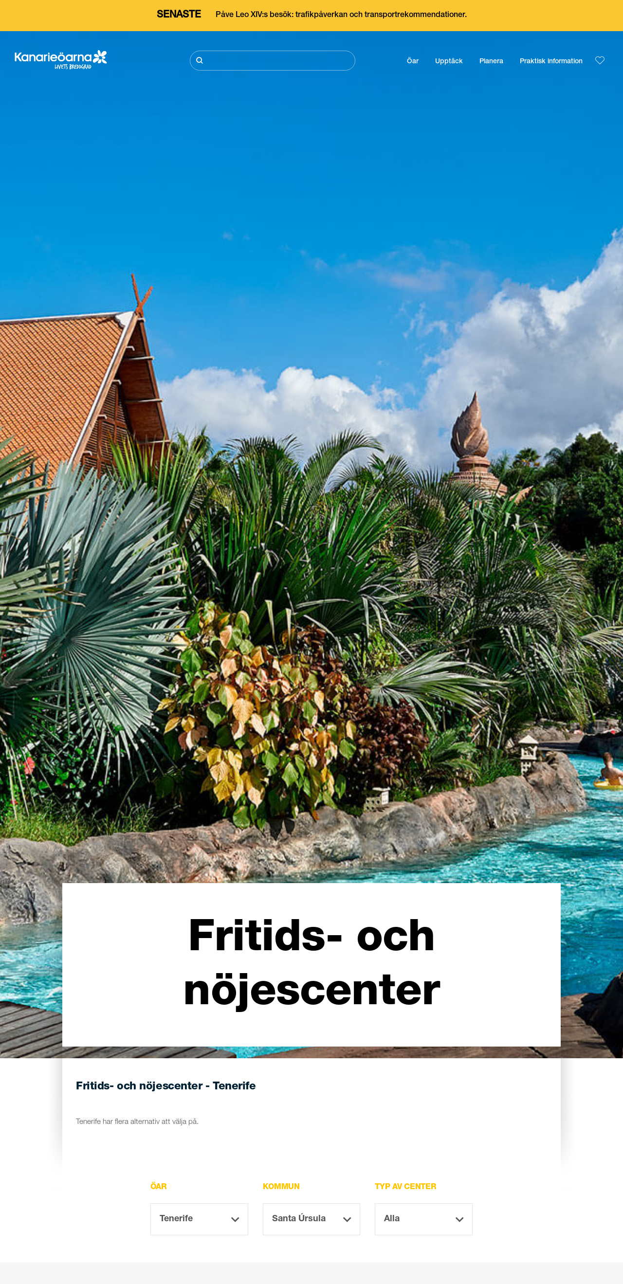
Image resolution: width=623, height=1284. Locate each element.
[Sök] (272, 61)
